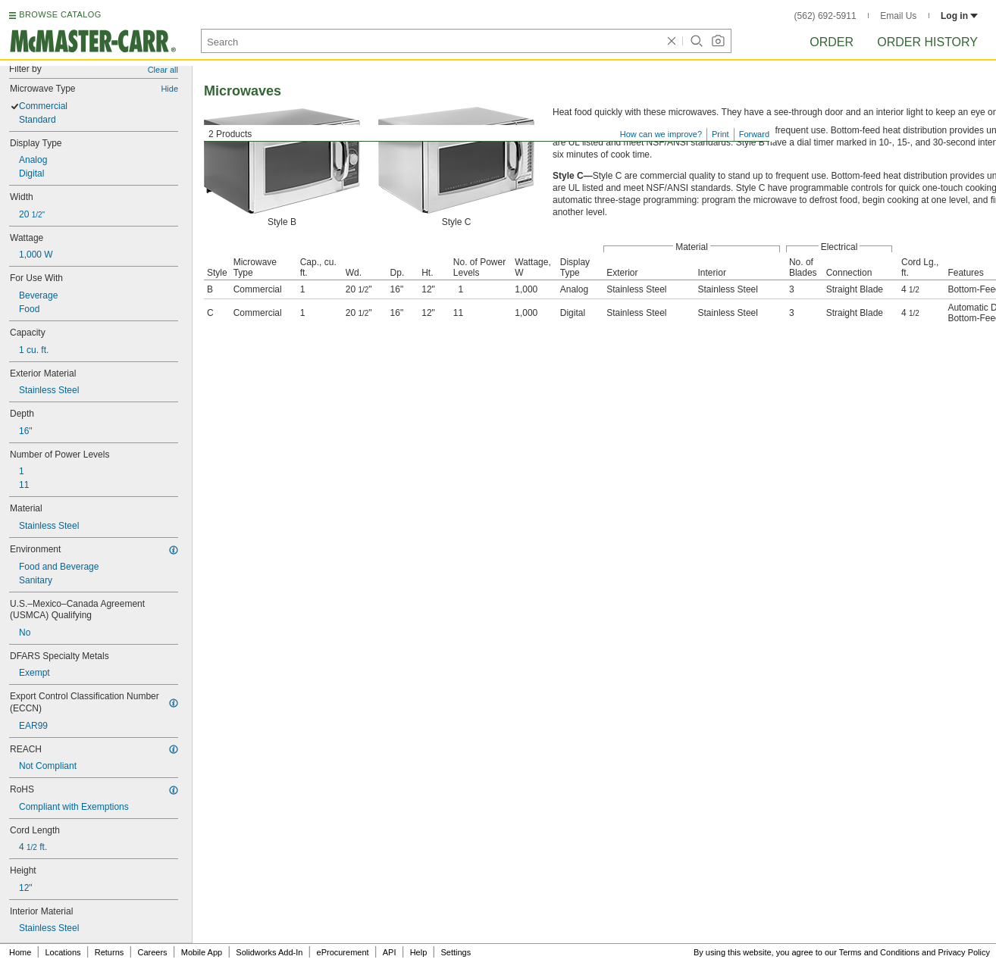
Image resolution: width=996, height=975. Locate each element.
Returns (109, 952)
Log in (959, 16)
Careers (152, 952)
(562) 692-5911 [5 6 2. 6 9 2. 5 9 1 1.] (825, 16)
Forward (754, 134)
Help (419, 952)
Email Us (898, 16)
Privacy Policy (964, 952)
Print (720, 134)
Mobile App (201, 952)
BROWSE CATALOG (60, 14)
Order (831, 42)
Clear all (163, 69)
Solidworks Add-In (269, 952)
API (389, 952)
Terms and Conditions (879, 952)
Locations (63, 952)
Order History (927, 42)
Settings (455, 952)
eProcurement (343, 952)
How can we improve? (661, 134)
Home (20, 952)
